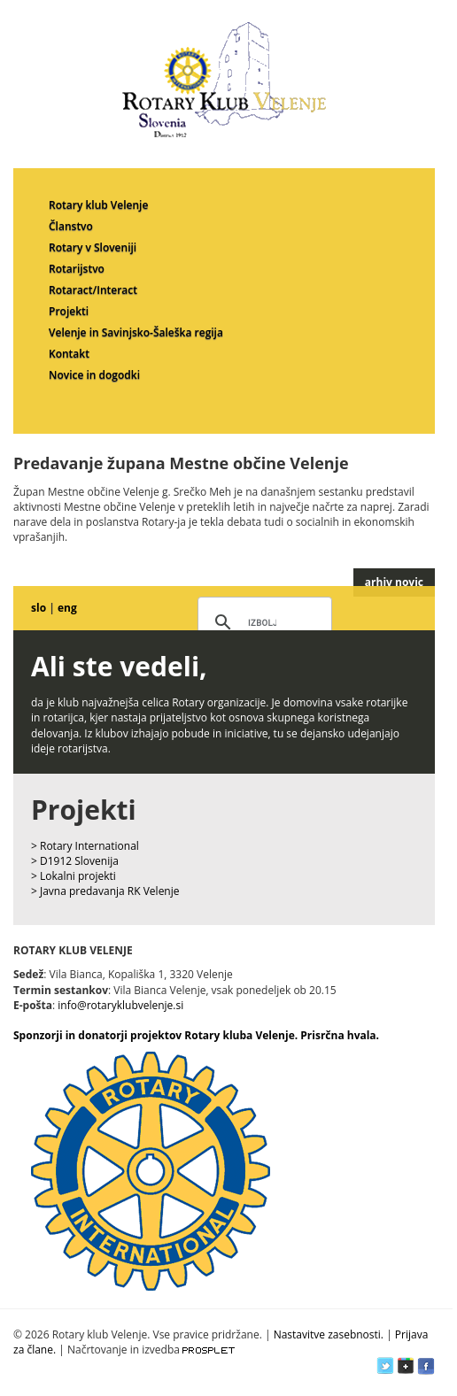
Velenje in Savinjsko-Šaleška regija (136, 332)
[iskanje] (262, 623)
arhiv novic (394, 582)
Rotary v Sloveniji (92, 247)
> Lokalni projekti (73, 875)
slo (38, 607)
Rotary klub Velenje (98, 204)
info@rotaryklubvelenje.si (120, 1005)
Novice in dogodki (94, 374)
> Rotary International (85, 845)
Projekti (69, 311)
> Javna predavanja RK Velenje (105, 891)
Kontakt (69, 353)
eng (67, 607)
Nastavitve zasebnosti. (328, 1334)
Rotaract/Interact (93, 289)
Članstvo (71, 226)
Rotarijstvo (77, 268)
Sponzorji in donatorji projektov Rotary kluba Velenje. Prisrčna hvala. (196, 1035)
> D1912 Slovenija (75, 860)
